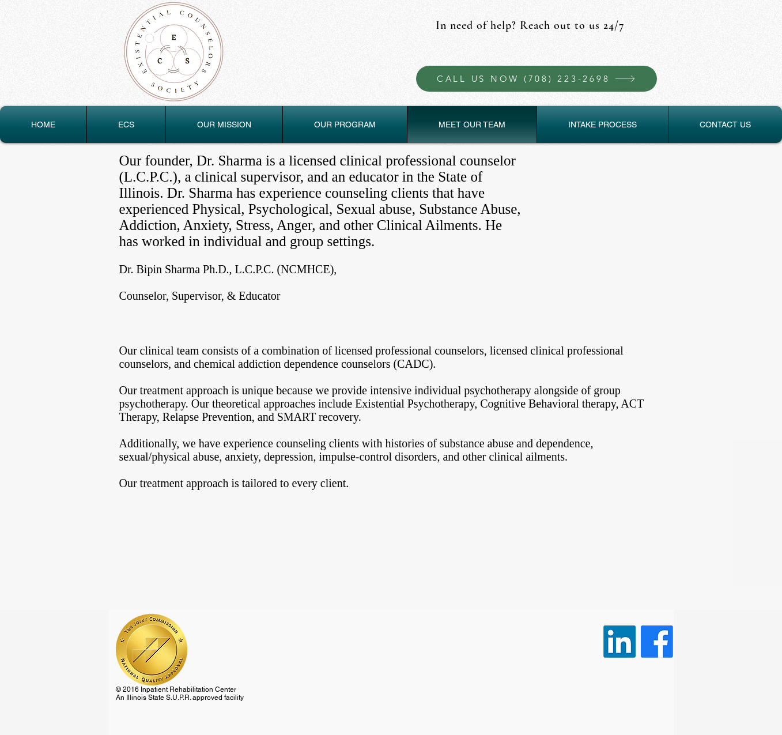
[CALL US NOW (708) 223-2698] (536, 79)
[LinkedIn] (619, 641)
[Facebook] (657, 641)
